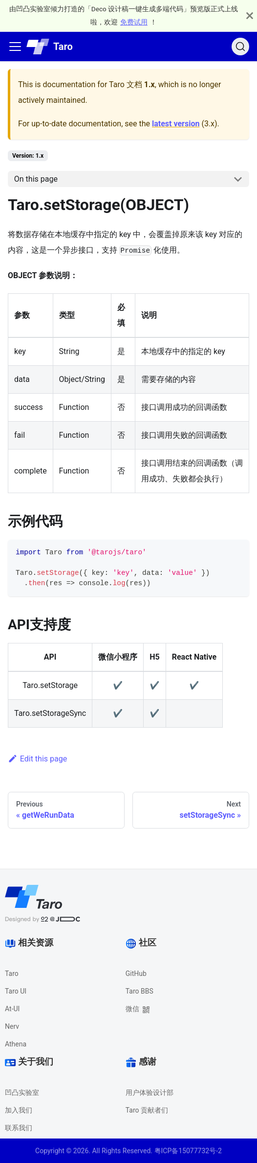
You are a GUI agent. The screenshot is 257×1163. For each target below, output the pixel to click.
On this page (36, 179)
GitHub (136, 973)
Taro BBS (139, 991)
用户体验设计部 (149, 1092)
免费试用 (134, 22)
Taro (12, 973)
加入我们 (18, 1110)
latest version (175, 123)
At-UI (12, 1009)
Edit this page (37, 758)
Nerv (12, 1026)
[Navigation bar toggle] (15, 46)
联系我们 (18, 1128)
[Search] (240, 46)
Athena (15, 1044)
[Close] (249, 15)
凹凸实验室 (22, 1092)
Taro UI (15, 991)
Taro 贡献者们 (147, 1110)
